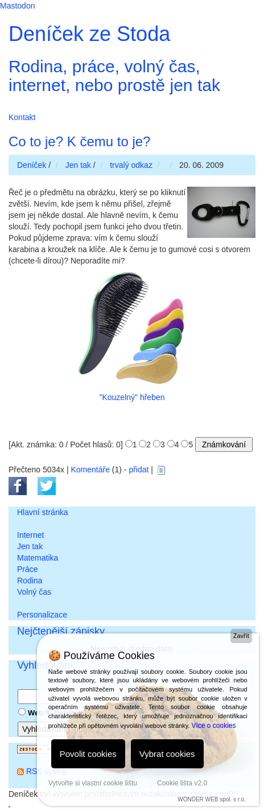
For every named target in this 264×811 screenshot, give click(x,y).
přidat (138, 469)
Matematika (37, 557)
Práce (27, 569)
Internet (30, 535)
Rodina (29, 580)
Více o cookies (213, 726)
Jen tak (30, 546)
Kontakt (22, 117)
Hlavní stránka (42, 512)
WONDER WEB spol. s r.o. (211, 799)
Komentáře (90, 469)
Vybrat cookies (167, 754)
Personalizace (42, 614)
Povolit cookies (88, 754)
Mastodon (17, 5)
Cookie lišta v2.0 (182, 783)
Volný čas (34, 591)
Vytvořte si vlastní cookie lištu (92, 783)
